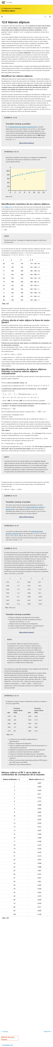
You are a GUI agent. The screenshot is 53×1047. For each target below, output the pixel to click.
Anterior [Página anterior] (4, 1031)
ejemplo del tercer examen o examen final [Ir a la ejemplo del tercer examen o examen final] (23, 127)
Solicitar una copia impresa (8, 1038)
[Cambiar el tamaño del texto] (49, 16)
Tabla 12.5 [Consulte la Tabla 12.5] (8, 207)
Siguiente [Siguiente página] (48, 1031)
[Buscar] (45, 16)
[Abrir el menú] (2, 16)
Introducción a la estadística (11, 8)
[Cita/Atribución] (26, 1045)
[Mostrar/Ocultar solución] (26, 143)
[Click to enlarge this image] (26, 180)
